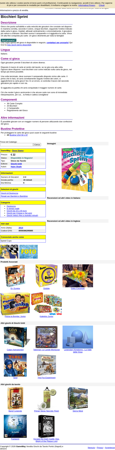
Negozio (91, 447)
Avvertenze (110, 447)
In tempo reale (13, 208)
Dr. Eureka (15, 288)
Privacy (100, 447)
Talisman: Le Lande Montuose (46, 350)
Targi (15, 378)
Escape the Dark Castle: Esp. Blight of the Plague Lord (46, 440)
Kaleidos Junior (46, 316)
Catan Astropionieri (15, 350)
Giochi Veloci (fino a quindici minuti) (22, 215)
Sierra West (78, 411)
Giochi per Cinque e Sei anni (19, 213)
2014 (21, 228)
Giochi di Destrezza (9, 193)
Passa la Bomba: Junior (15, 316)
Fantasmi (15, 439)
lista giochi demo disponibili (19, 45)
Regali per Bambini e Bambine (14, 196)
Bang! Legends (15, 411)
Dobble (46, 288)
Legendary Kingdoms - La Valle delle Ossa (78, 351)
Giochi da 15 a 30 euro (17, 211)
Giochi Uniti (16, 164)
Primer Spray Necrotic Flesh (46, 411)
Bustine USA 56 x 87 (19, 135)
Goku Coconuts (78, 288)
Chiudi (101, 5)
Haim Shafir (16, 166)
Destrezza (11, 206)
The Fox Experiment (46, 378)
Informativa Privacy (86, 5)
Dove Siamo (17, 150)
